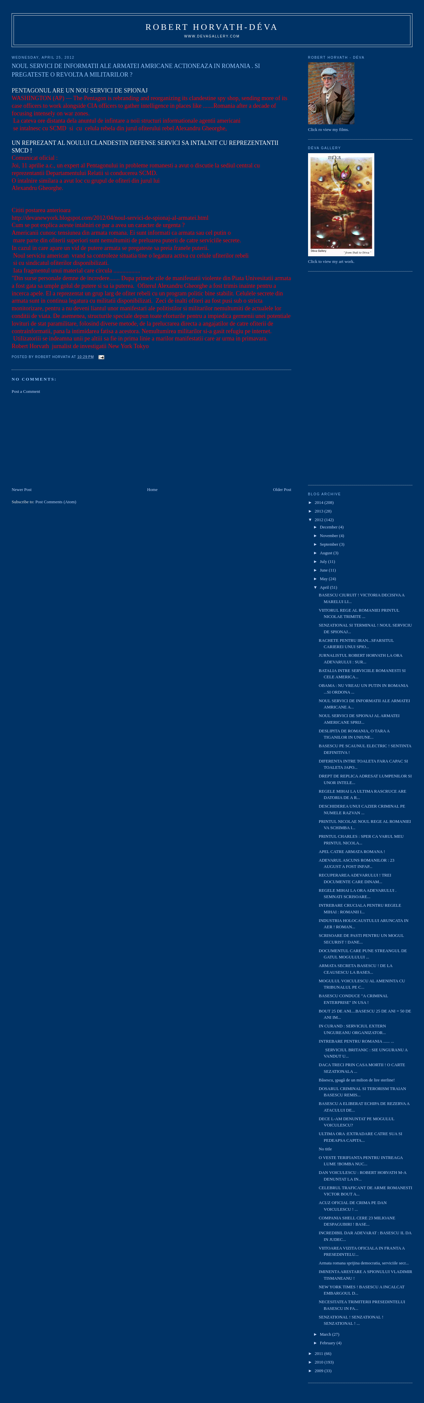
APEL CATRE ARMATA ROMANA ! (352, 851)
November (329, 535)
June (324, 570)
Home (152, 489)
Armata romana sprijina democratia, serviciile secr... (364, 1262)
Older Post (282, 489)
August (327, 552)
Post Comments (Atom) (56, 501)
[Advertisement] (61, 439)
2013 (319, 511)
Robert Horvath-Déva (212, 27)
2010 (319, 1362)
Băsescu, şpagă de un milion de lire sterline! (357, 1079)
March (326, 1334)
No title (325, 1148)
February (328, 1342)
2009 (319, 1370)
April (325, 587)
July (324, 561)
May (324, 578)
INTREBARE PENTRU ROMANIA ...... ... (356, 1041)
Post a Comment (26, 391)
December (329, 526)
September (330, 544)
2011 (319, 1353)
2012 (319, 519)
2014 (319, 502)
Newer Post (21, 489)
